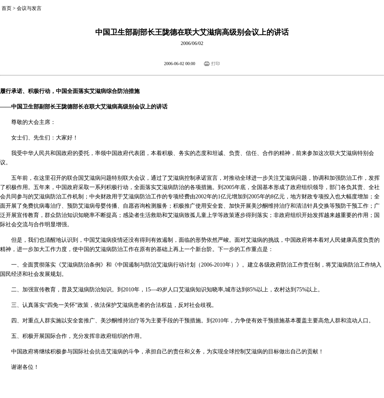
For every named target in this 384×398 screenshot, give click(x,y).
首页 (6, 8)
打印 (215, 63)
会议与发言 (29, 8)
